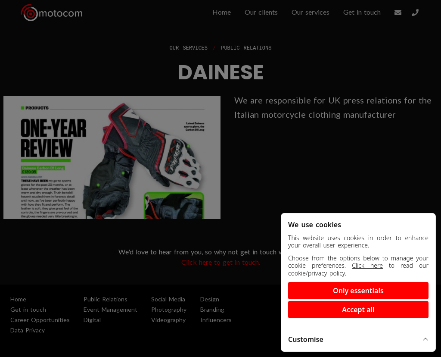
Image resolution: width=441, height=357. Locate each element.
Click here (367, 265)
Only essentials (358, 290)
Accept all (358, 309)
